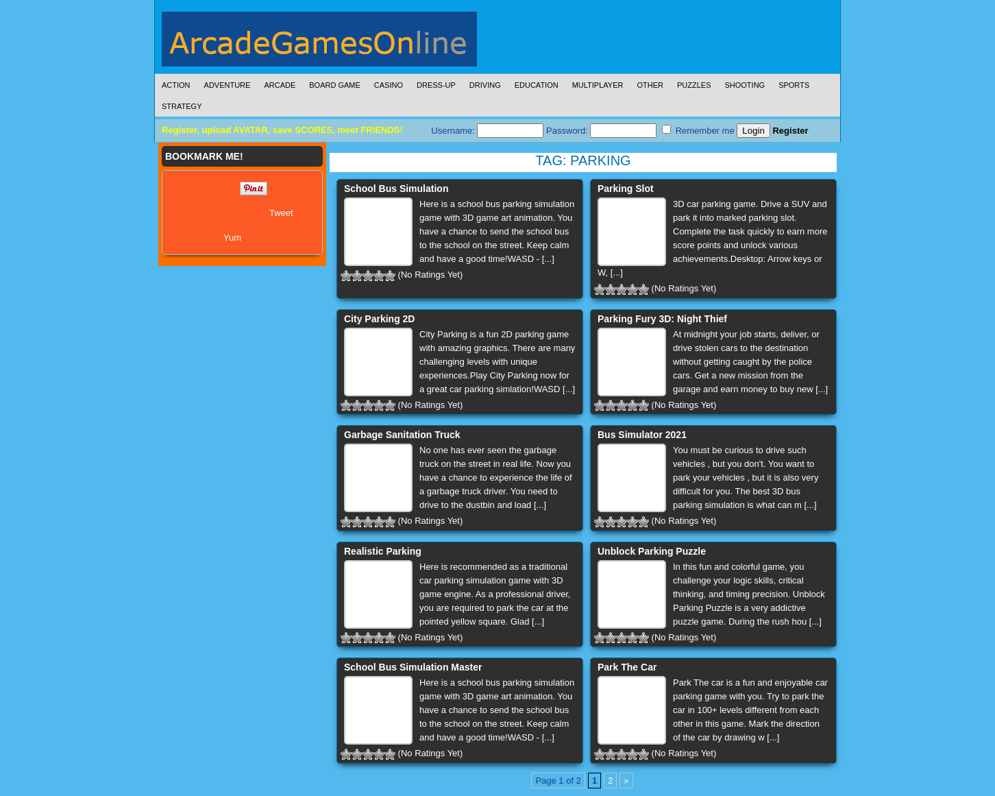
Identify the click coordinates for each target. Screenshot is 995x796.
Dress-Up (436, 85)
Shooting (744, 85)
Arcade (279, 85)
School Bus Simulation (396, 188)
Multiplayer (598, 85)
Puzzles (694, 85)
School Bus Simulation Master (413, 667)
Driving (485, 85)
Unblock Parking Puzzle (652, 551)
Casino (388, 85)
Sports (793, 85)
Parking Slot (626, 188)
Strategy (181, 106)
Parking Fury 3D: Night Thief (662, 318)
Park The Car (627, 667)
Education (536, 85)
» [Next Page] (626, 780)
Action (176, 85)
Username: (487, 130)
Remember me (698, 130)
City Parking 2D (379, 318)
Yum (232, 237)
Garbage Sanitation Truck (402, 434)
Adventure (227, 85)
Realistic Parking (382, 551)
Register (790, 130)
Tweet (281, 213)
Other (650, 85)
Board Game (334, 85)
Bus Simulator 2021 (642, 434)
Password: (601, 130)
